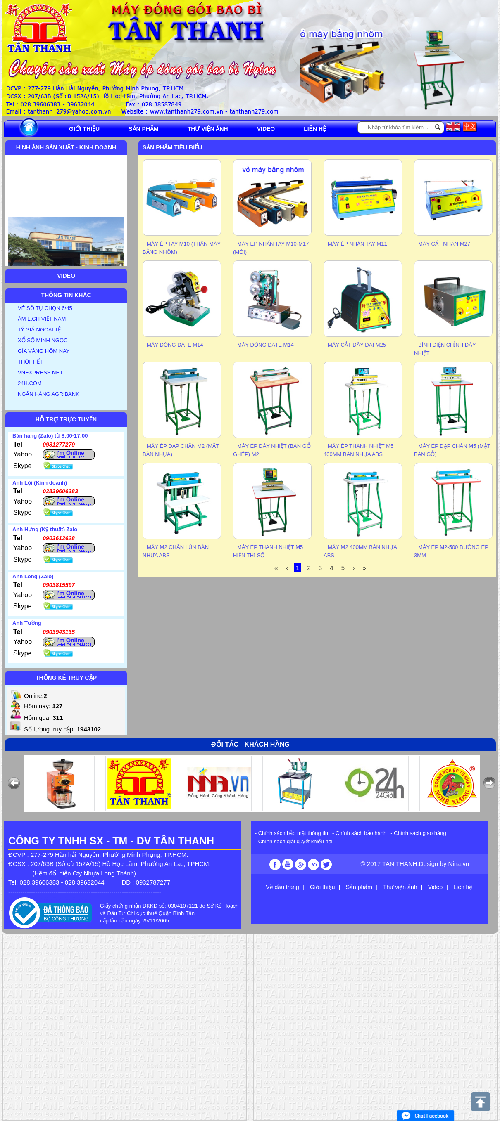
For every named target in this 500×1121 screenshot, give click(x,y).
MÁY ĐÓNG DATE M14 (265, 345)
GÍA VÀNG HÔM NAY (43, 351)
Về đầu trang (282, 887)
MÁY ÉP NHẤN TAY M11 (357, 244)
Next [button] (489, 69)
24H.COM (30, 383)
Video (266, 128)
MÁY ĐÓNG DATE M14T (177, 345)
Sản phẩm (143, 128)
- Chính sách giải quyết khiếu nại (294, 841)
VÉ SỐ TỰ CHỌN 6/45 (45, 308)
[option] (349, 71)
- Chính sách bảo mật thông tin (291, 833)
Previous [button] (308, 69)
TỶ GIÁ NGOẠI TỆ (39, 329)
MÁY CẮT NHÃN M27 (444, 244)
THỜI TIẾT (30, 362)
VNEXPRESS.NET (40, 372)
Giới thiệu (84, 128)
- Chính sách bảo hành (359, 833)
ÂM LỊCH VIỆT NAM (42, 319)
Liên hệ (315, 128)
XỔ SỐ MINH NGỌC (42, 340)
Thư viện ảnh (208, 128)
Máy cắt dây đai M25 (357, 345)
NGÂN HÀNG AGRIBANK (48, 394)
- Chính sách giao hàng (418, 833)
